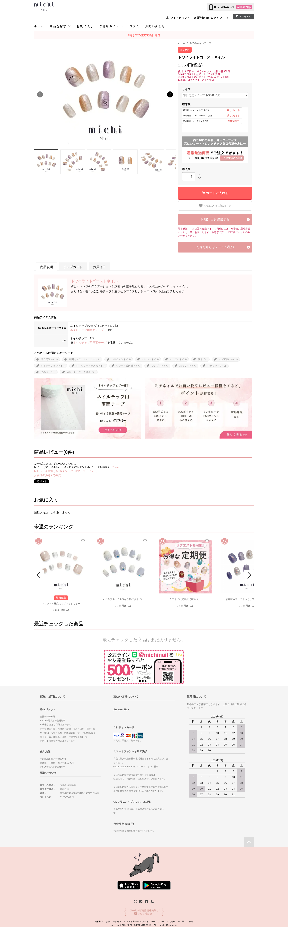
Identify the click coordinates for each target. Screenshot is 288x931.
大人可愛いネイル (228, 359)
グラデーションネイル (53, 366)
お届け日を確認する (215, 219)
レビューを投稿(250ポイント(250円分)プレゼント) (65, 471)
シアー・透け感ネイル (128, 366)
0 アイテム (243, 16)
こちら (115, 467)
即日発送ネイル (49, 359)
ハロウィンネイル (121, 359)
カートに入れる (217, 193)
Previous (40, 94)
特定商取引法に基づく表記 (180, 921)
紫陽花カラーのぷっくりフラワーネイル (247, 599)
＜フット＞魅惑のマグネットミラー (61, 603)
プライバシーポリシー (153, 921)
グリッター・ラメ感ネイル (90, 366)
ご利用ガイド (111, 26)
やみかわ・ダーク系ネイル (81, 372)
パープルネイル (178, 359)
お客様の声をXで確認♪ (48, 475)
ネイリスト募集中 (131, 921)
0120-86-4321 (224, 7)
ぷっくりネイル (187, 366)
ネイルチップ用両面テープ (87, 330)
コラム (134, 26)
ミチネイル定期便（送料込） (185, 599)
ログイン (216, 17)
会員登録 (199, 17)
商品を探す (60, 26)
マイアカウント (180, 17)
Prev (39, 575)
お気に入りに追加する (215, 206)
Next (170, 94)
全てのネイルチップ (200, 43)
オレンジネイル (150, 359)
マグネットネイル (217, 366)
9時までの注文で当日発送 (144, 35)
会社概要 (99, 921)
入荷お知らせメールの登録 (215, 247)
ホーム (39, 26)
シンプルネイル (159, 366)
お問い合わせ (155, 26)
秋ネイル (202, 359)
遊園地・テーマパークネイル (84, 359)
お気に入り (85, 26)
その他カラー (48, 372)
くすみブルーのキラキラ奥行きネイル (123, 599)
